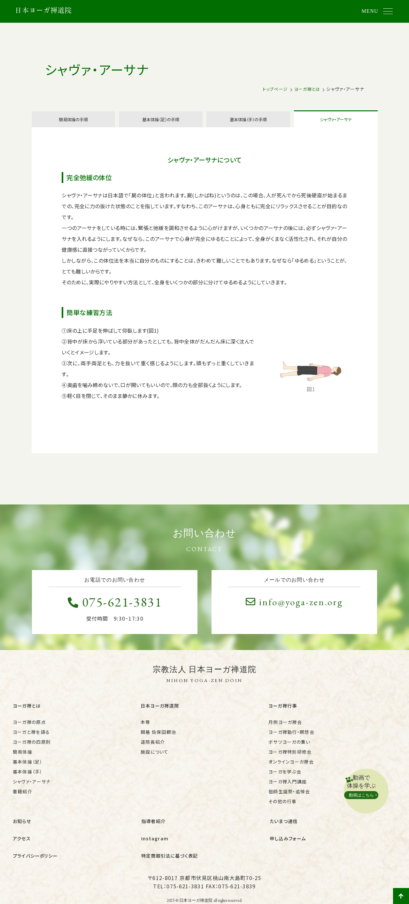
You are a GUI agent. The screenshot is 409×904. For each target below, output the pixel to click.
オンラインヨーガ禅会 (291, 767)
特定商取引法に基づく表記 (171, 846)
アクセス (22, 835)
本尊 (145, 727)
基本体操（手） (27, 776)
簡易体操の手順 (73, 125)
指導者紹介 (154, 823)
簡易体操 (22, 757)
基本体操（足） (27, 767)
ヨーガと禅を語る (31, 737)
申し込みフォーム (289, 835)
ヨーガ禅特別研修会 (290, 757)
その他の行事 (282, 806)
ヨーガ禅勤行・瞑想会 (291, 737)
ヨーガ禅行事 (283, 713)
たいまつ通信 (285, 823)
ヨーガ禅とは (306, 89)
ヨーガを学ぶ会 (284, 776)
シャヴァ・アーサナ (335, 125)
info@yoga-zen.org (294, 613)
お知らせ (22, 823)
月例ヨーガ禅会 (285, 727)
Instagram (155, 835)
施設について (155, 757)
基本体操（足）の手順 (161, 125)
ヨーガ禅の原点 (29, 727)
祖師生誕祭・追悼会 (289, 796)
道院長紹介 (153, 747)
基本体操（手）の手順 (248, 125)
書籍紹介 (22, 796)
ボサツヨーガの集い (289, 747)
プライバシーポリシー (37, 846)
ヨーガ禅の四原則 (32, 747)
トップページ (272, 89)
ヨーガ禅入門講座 (287, 786)
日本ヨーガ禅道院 (161, 713)
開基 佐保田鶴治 (158, 737)
